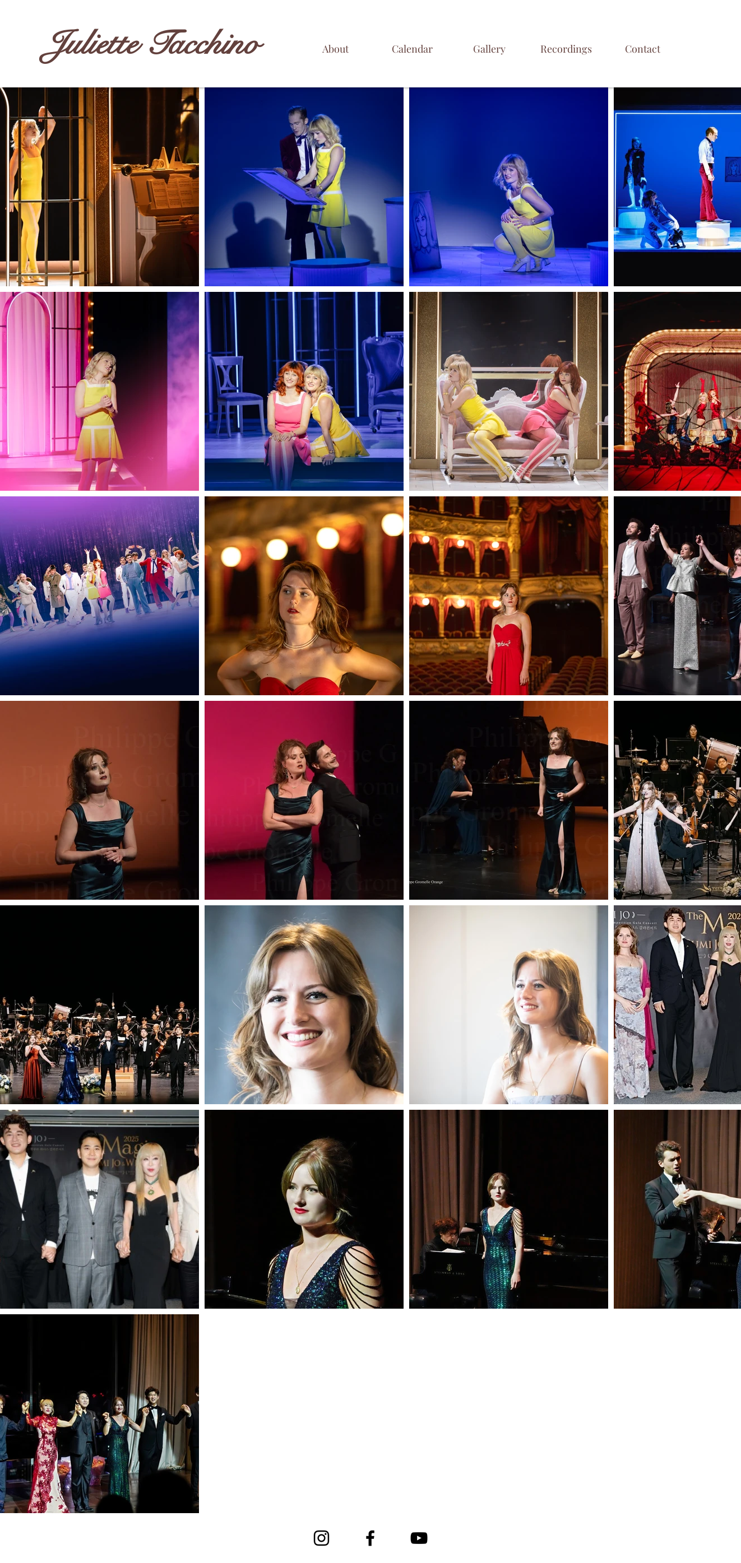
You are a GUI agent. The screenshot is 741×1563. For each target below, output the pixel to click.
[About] (335, 49)
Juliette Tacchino (152, 44)
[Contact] (642, 49)
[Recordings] (565, 49)
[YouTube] (419, 1538)
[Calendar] (412, 49)
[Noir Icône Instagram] (321, 1538)
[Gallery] (489, 49)
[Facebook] (370, 1538)
